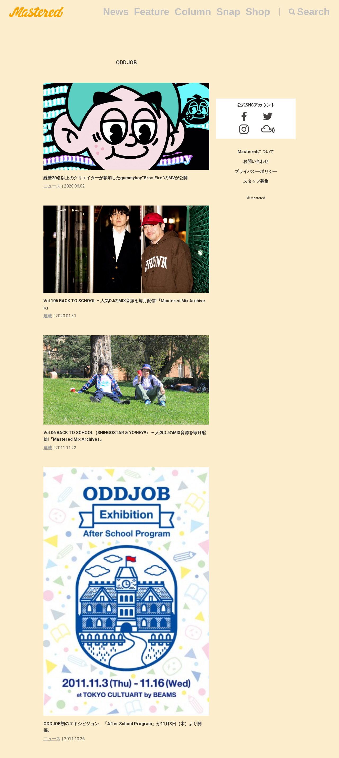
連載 (47, 315)
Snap (228, 11)
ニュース (51, 186)
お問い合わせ (256, 161)
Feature (152, 11)
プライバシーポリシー (256, 171)
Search (313, 11)
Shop (258, 11)
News (116, 11)
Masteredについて (256, 151)
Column (193, 11)
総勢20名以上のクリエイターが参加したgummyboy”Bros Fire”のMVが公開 (115, 177)
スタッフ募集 (256, 181)
